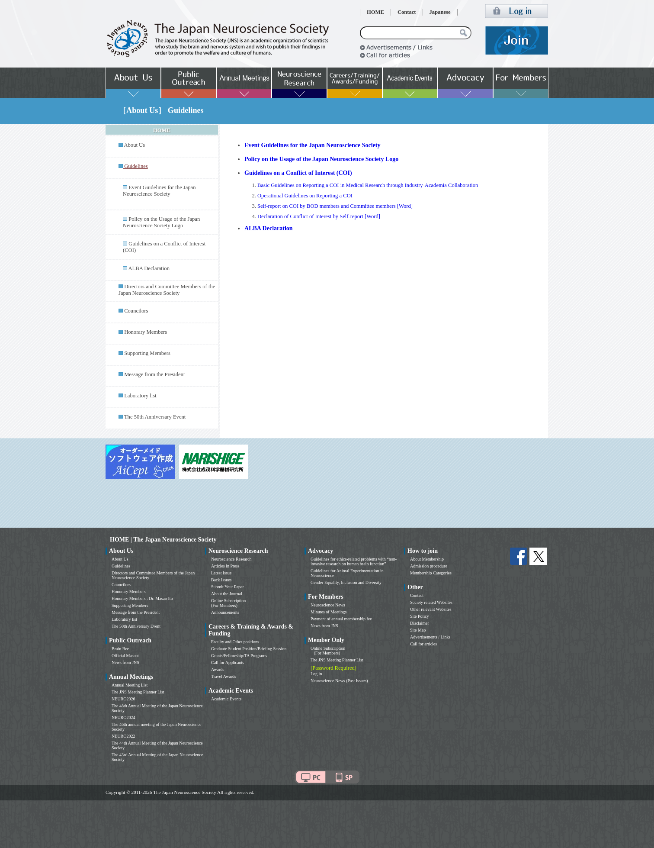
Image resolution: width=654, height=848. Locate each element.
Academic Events (226, 698)
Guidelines (121, 566)
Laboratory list (140, 396)
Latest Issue (221, 573)
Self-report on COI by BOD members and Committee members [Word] (335, 206)
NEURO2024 (123, 717)
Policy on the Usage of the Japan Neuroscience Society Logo (161, 222)
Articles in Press (225, 566)
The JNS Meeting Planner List (138, 692)
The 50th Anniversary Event (155, 417)
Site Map (418, 630)
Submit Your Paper (227, 586)
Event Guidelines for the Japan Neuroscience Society (159, 190)
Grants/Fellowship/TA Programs (239, 655)
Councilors (136, 311)
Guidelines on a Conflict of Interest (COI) (298, 173)
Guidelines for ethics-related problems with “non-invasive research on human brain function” (354, 561)
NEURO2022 (123, 736)
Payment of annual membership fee (341, 618)
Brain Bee (120, 648)
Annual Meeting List (129, 685)
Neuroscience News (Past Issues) (339, 680)
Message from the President (154, 374)
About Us (134, 145)
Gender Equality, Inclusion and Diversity (346, 582)
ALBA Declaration (148, 268)
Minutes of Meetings (328, 611)
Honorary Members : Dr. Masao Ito (142, 598)
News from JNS (125, 662)
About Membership (427, 559)
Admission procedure (428, 566)
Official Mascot (125, 655)
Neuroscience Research (231, 559)
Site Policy (419, 616)
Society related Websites (431, 602)
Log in (316, 673)
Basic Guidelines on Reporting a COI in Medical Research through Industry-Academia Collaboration (367, 185)
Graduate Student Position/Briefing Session (248, 648)
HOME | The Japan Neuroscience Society (163, 539)
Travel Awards (223, 676)
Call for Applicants (227, 662)
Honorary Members (145, 332)
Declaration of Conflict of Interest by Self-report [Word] (318, 216)
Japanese (440, 12)
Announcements (225, 612)
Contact (407, 12)
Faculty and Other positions (235, 641)
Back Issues (221, 579)
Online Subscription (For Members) (228, 603)
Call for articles (423, 644)
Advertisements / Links (430, 637)
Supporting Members (147, 353)
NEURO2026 (123, 698)
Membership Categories (431, 573)
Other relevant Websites (431, 609)
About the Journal (226, 593)
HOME (375, 12)
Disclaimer (419, 623)
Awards (217, 669)
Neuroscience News (328, 605)
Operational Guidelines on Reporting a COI (305, 196)
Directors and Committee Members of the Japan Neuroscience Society (167, 290)
